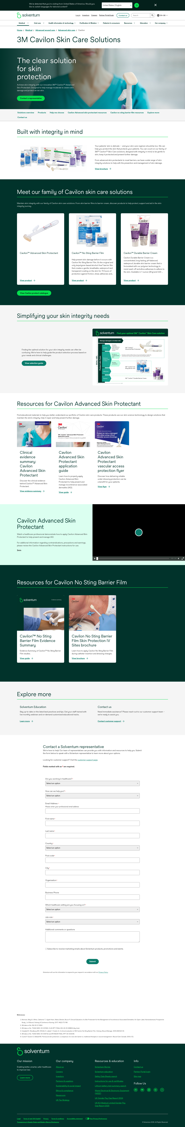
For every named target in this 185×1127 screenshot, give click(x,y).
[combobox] (143, 15)
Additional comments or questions (60, 929)
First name (50, 819)
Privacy (45, 1119)
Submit (92, 961)
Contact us (138, 1067)
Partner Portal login (106, 15)
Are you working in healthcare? (59, 779)
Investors (85, 15)
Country (49, 843)
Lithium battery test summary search (110, 1086)
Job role (49, 917)
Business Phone (52, 892)
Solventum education (104, 1072)
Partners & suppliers (64, 1081)
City (47, 868)
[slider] (97, 558)
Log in (78, 15)
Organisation (51, 880)
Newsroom (60, 1095)
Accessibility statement (75, 1119)
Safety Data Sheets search (106, 1076)
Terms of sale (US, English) (32, 1119)
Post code (50, 856)
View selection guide (34, 364)
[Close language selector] (155, 5)
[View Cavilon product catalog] (34, 293)
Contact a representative (31, 98)
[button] (94, 558)
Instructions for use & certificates (109, 1081)
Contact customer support (109, 721)
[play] (139, 532)
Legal (19, 1119)
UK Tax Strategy (62, 1100)
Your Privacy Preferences (98, 1119)
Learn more (25, 721)
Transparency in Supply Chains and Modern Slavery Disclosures (38, 1122)
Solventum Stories (102, 1067)
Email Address (52, 803)
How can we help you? (55, 791)
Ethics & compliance (64, 1090)
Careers (94, 15)
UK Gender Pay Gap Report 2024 (109, 1098)
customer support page (88, 760)
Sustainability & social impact (68, 1086)
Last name (50, 831)
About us (60, 1067)
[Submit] (152, 15)
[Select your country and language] (117, 5)
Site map (137, 1076)
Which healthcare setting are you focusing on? (65, 905)
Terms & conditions (57, 1119)
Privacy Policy (103, 972)
